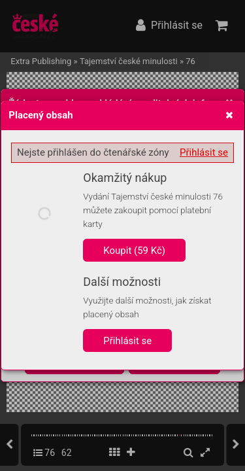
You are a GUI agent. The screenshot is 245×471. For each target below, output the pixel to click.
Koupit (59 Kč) (134, 250)
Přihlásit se (204, 152)
